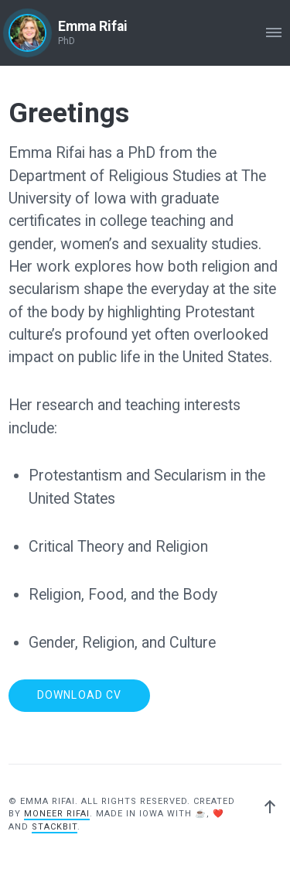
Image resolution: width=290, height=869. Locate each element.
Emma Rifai (93, 26)
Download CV (79, 695)
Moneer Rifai (57, 814)
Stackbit (54, 827)
